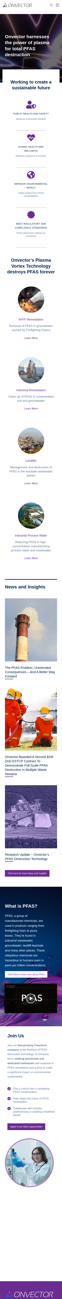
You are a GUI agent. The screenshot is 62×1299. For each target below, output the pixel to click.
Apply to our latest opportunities (26, 1126)
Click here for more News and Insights (27, 873)
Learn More (31, 338)
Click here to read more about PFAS (26, 974)
